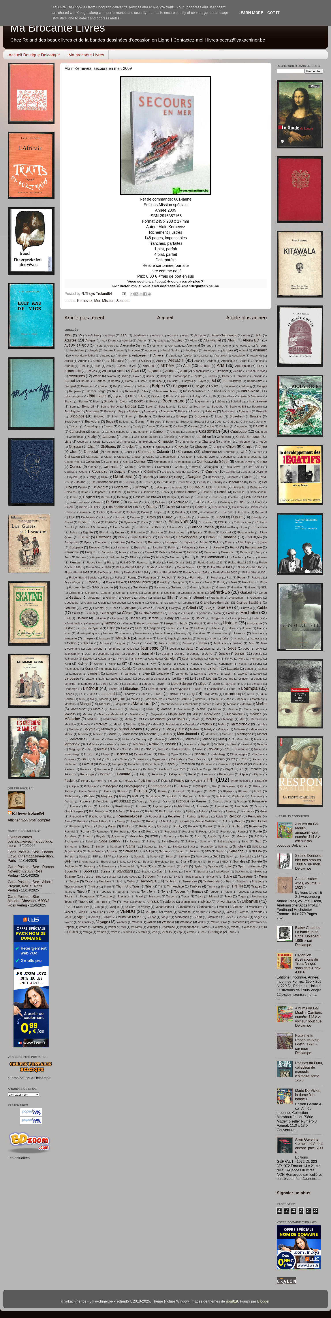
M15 (82, 699)
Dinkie (97, 507)
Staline (106, 871)
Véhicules (97, 912)
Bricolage (77, 416)
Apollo (173, 355)
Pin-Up (140, 790)
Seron (169, 856)
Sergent (155, 856)
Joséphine (102, 653)
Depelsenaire (258, 492)
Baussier (172, 381)
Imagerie (70, 638)
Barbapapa (180, 376)
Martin (150, 709)
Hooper (124, 633)
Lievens (231, 683)
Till (160, 886)
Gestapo (75, 597)
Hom (67, 633)
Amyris (93, 350)
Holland (231, 628)
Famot (234, 547)
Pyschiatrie (241, 806)
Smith (210, 861)
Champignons (144, 441)
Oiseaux (199, 754)
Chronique (209, 451)
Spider (198, 866)
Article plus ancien (246, 317)
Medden (255, 714)
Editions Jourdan (120, 527)
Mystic (258, 739)
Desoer (185, 497)
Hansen (135, 618)
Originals (176, 759)
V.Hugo (99, 906)
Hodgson (153, 628)
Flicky (110, 562)
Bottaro (182, 406)
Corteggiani (211, 466)
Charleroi (208, 441)
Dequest (89, 497)
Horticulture (162, 633)
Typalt (138, 901)
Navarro (189, 744)
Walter (202, 922)
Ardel (159, 360)
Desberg (122, 497)
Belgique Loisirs (207, 386)
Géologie (169, 592)
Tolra (133, 891)
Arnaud (69, 366)
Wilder (112, 927)
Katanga (153, 658)
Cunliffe (230, 471)
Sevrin (230, 856)
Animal (243, 350)
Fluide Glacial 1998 (165, 572)
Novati (199, 749)
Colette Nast (72, 461)
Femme (192, 552)
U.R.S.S (153, 901)
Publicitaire (182, 806)
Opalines (70, 759)
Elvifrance (104, 537)
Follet (118, 577)
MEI (141, 719)
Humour (239, 633)
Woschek (250, 927)
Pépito (258, 774)
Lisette (113, 688)
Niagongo (75, 749)
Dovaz (145, 512)
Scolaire (165, 851)
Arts (220, 365)
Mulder (174, 739)
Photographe (133, 786)
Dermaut (106, 497)
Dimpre (69, 507)
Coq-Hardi (111, 466)
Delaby (82, 487)
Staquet (146, 871)
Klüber (167, 663)
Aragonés (256, 355)
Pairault (87, 764)
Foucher (216, 577)
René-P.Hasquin (101, 821)
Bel (115, 386)
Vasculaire (255, 906)
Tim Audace (175, 886)
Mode (113, 734)
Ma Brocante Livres (57, 28)
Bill (130, 396)
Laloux (262, 668)
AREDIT (176, 360)
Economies (206, 522)
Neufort (247, 744)
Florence (141, 562)
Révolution (167, 821)
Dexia (96, 502)
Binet (183, 396)
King (67, 663)
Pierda (68, 791)
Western (238, 922)
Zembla (142, 932)
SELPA (257, 851)
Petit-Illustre (146, 780)
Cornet (179, 466)
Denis (165, 492)
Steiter (188, 871)
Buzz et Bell (202, 421)
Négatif (204, 744)
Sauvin (162, 846)
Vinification (182, 917)
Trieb (228, 896)
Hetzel (198, 623)
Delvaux (132, 492)
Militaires (239, 729)
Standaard (124, 871)
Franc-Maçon (72, 582)
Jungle (223, 653)
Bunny (139, 421)
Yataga (87, 932)
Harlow (184, 618)
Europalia (76, 547)
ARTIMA (167, 366)
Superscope (129, 876)
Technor (171, 881)
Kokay (209, 663)
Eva (107, 547)
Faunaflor (108, 552)
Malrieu (215, 699)
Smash (197, 861)
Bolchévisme (257, 401)
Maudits (70, 714)
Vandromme (185, 906)
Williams (136, 927)
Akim (193, 340)
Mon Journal (187, 734)
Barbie (197, 376)
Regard (205, 816)
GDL (264, 587)
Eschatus (137, 542)
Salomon (205, 841)
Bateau (129, 381)
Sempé (68, 856)
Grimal (159, 608)
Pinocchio (179, 791)
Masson (233, 709)
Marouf (98, 709)
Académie (139, 335)
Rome (136, 831)
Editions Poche (202, 527)
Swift (177, 876)
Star (160, 871)
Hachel (230, 613)
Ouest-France (196, 759)
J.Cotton (70, 643)
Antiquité (121, 355)
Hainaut (82, 618)
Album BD (251, 340)
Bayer (202, 381)
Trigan (242, 896)
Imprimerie (145, 638)
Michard (107, 729)
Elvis (121, 537)
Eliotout (225, 532)
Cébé (125, 436)
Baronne (241, 376)
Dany (178, 477)
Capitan (178, 426)
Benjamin (75, 391)
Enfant (210, 537)
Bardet (226, 376)
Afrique (90, 340)
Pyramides (221, 806)
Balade (150, 376)
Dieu (242, 502)
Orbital (96, 759)
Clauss (136, 456)
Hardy (169, 618)
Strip (98, 876)
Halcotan (100, 618)
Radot (190, 811)
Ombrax (257, 754)
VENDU (127, 911)
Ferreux (245, 552)
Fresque (194, 582)
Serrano (184, 856)
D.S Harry (89, 477)
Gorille (154, 602)
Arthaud (148, 366)
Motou (126, 739)
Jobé (246, 648)
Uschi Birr (82, 906)
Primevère (259, 801)
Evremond (122, 547)
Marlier (261, 704)
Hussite (257, 633)
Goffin (88, 602)
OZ (233, 759)
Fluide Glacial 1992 (189, 567)
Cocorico (226, 456)
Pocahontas (152, 796)
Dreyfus (180, 512)
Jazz (251, 643)
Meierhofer (158, 719)
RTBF (154, 836)
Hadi (67, 618)
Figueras (98, 557)
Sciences (130, 851)
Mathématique (253, 709)
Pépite (244, 774)
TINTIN (237, 886)
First (187, 557)
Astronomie (72, 371)
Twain (126, 901)
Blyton (123, 401)
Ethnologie (244, 542)
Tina (223, 886)
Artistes (204, 366)
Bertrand (130, 391)
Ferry (259, 552)
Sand (86, 846)
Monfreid (210, 734)
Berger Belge (96, 391)
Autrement (221, 371)
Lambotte (130, 673)
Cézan (97, 441)
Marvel (202, 709)
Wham (83, 927)
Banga (164, 376)
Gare (193, 587)
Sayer (191, 846)
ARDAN (146, 360)
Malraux (200, 699)
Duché (105, 517)
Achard (156, 335)
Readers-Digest (129, 816)
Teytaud (241, 881)
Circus (258, 451)
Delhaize (69, 492)
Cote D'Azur (254, 466)
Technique (148, 881)
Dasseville (214, 477)
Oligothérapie (238, 754)
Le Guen (143, 678)
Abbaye (110, 335)
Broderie (145, 416)
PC (242, 769)
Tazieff (131, 881)
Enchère (164, 537)
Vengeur (152, 912)
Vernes (244, 912)
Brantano (149, 411)
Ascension (242, 366)
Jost (117, 653)
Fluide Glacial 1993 (219, 567)
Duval (82, 522)
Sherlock (105, 861)
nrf (226, 749)
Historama (254, 623)
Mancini (241, 699)
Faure (135, 552)
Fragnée (257, 577)
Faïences (187, 547)
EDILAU (223, 522)
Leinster (244, 678)
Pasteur (69, 769)
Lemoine (69, 683)
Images (88, 638)
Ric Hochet (259, 821)
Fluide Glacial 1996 (106, 572)
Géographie (151, 592)
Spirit (228, 866)
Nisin (125, 749)
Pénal (192, 774)
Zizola (191, 932)
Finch (160, 557)
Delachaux (100, 487)
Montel (262, 734)
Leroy (104, 683)
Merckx (85, 724)
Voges (258, 917)
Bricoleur (99, 416)
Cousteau (99, 471)
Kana (120, 658)
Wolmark (220, 927)
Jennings (114, 648)
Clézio (150, 456)
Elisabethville (245, 532)
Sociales (239, 861)
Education (259, 527)
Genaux (90, 592)
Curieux (246, 471)
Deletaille (238, 487)
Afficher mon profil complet (29, 820)
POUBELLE (122, 801)
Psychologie (160, 806)
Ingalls (172, 638)
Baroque (257, 376)
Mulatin (159, 739)
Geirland (74, 592)
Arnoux (83, 366)
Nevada (262, 744)
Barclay (212, 376)
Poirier (187, 796)
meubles (261, 724)
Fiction (81, 557)
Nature (170, 744)
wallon (151, 922)
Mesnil (157, 724)
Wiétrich (97, 927)
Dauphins (232, 477)
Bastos (115, 381)
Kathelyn (170, 658)
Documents (220, 507)
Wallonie (186, 922)
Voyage (102, 922)
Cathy (92, 436)
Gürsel (127, 613)
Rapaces (247, 811)
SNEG (224, 861)
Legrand (228, 678)
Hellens (257, 618)
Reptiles (135, 821)
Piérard (258, 786)
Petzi (164, 780)
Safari (89, 841)
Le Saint (178, 678)
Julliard (179, 653)
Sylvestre (212, 876)
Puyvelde (203, 806)
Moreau (96, 739)
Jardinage (220, 643)
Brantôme (166, 411)
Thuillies (93, 886)
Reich (219, 816)
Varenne (238, 906)
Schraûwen (94, 851)
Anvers (158, 355)
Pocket (172, 796)
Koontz (257, 663)
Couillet (69, 471)
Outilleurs (218, 759)
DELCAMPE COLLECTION (206, 487)
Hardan (152, 618)
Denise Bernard (185, 492)
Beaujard (70, 386)
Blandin (83, 401)
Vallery (145, 906)
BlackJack (227, 396)
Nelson (219, 744)
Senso (83, 856)
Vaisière (130, 906)
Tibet (148, 886)
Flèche (237, 557)
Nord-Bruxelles (180, 749)
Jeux (189, 648)
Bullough (124, 421)
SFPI (68, 861)
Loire (92, 694)
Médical (92, 719)
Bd (213, 381)
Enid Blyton (253, 537)
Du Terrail (225, 512)
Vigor (81, 917)
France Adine (114, 582)
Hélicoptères (238, 618)
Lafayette (196, 668)
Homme (108, 633)
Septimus (123, 856)
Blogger (263, 1301)
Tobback (105, 891)
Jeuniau (175, 648)
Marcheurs (191, 704)
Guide (262, 608)
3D (80, 335)
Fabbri (172, 547)
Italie (225, 638)
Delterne (116, 492)
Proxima (141, 806)
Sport (87, 871)
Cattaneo (109, 436)
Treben (170, 896)
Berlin (115, 391)
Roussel (242, 831)
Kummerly (105, 668)
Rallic (202, 811)
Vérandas (184, 912)
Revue (184, 821)
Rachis (149, 811)
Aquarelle (220, 355)
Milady (208, 729)
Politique (238, 796)
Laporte (242, 673)
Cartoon (158, 431)
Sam (258, 841)
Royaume (117, 836)
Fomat (132, 577)
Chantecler (166, 441)
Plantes (89, 796)
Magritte (119, 699)
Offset (162, 754)
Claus (107, 456)
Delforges (256, 487)
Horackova (142, 633)
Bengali (262, 386)
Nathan (154, 744)
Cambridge (91, 426)
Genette (105, 592)
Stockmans (242, 871)
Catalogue (238, 431)
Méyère (90, 729)
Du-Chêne (243, 512)
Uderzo (170, 901)
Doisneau (238, 507)
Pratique (182, 801)
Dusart (68, 522)
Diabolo (133, 502)
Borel (149, 406)
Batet (143, 381)
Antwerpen (139, 355)
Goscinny (171, 602)
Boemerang (173, 400)
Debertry (216, 482)
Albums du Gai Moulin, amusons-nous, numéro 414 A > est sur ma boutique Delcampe (298, 834)
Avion (97, 376)
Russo (226, 836)
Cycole (73, 477)
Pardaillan (188, 764)
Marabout (141, 703)
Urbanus (250, 901)
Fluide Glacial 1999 (195, 572)
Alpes (209, 345)
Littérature (131, 688)
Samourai (70, 846)
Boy (120, 411)
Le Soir (195, 678)
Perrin (99, 780)
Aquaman (203, 355)
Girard (184, 597)
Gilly (170, 597)
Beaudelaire (254, 381)
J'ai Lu (88, 643)
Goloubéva (119, 602)
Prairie (166, 801)
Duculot (119, 517)
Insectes (186, 638)
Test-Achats (211, 881)
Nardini (138, 744)
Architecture (115, 360)
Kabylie (87, 658)
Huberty (181, 633)
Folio (106, 577)
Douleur (131, 512)
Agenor (142, 340)
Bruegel (181, 416)
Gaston (206, 587)
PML (135, 796)
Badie (124, 376)
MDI (195, 714)
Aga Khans (109, 340)
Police (220, 796)
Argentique (228, 360)
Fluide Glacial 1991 (159, 567)
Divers (170, 507)
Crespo (166, 471)
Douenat (115, 512)
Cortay (193, 466)
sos (154, 866)
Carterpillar (77, 431)
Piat (214, 786)
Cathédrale (76, 436)
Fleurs (262, 557)
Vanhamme (206, 906)
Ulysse (206, 901)
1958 (67, 335)
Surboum (149, 876)
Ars (108, 366)
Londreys (129, 694)
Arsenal (121, 366)
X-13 (264, 927)
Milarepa (223, 729)
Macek (103, 699)
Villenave (124, 917)
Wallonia (168, 922)
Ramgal (216, 811)
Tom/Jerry (148, 891)
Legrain (211, 678)
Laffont (212, 668)
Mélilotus (178, 719)
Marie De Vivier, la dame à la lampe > (307, 1095)
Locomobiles (215, 688)
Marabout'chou (170, 704)
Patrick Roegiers (126, 769)
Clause (121, 456)
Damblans (122, 476)
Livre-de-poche (157, 688)
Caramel (193, 426)
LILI (243, 683)
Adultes (70, 340)
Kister (112, 663)
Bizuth (212, 396)
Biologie (197, 396)
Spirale (213, 866)
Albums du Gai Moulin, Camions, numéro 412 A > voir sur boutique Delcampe (309, 1016)
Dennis (207, 492)
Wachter (122, 922)
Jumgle (194, 653)
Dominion (85, 512)
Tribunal (214, 896)
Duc (72, 517)
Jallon (148, 643)
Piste (257, 791)
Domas (68, 512)
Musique (224, 739)
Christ (128, 451)
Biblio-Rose (250, 391)
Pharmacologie (240, 780)
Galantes (160, 587)
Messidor (190, 724)
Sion (172, 861)
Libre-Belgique (181, 683)
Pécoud (69, 774)
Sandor (100, 846)
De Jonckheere (102, 482)
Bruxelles (236, 416)
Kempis (198, 658)
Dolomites (256, 507)
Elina (211, 532)
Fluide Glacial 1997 (136, 572)
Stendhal (202, 871)
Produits (104, 806)
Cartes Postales (115, 431)
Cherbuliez (163, 446)
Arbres (97, 360)
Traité (139, 896)
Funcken (248, 582)
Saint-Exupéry (170, 841)
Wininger (152, 927)
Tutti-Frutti (100, 901)
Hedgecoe (217, 618)
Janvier (187, 643)
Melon (195, 719)
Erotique (119, 542)
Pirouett (243, 791)
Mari (219, 704)
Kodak (195, 663)
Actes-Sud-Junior (224, 335)
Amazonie (224, 345)
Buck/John (92, 421)
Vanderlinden (163, 906)
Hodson (171, 628)
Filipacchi (117, 557)
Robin (112, 826)
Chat (91, 446)
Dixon (185, 507)
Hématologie (72, 623)
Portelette (102, 801)
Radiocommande (170, 811)
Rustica (242, 836)
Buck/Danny (72, 421)
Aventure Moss (257, 371)
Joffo (259, 648)
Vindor (152, 917)
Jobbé (232, 648)
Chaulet (128, 446)
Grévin (146, 608)
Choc (73, 451)
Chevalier (182, 446)
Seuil (216, 856)
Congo (262, 461)
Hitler (111, 628)
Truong (83, 901)
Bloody (109, 401)
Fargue (90, 552)
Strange (70, 876)
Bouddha (217, 406)
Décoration (235, 482)
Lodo (232, 688)
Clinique (186, 456)
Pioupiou (197, 791)
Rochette (162, 826)
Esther (203, 542)
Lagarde (233, 668)
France (92, 582)
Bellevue (229, 386)
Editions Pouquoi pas (233, 527)
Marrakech (117, 709)
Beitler (104, 386)
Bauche (157, 381)
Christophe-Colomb (153, 451)
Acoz (185, 335)
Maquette (121, 704)
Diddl (198, 502)
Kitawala (139, 663)
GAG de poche (102, 587)
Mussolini (242, 739)
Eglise (73, 532)
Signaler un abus (293, 1193)
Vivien (229, 917)
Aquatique (238, 355)
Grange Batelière (249, 602)
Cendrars (185, 436)
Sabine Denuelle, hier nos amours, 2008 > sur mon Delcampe (308, 861)
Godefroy (256, 597)
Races (134, 811)
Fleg (249, 557)
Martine (165, 709)
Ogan (174, 754)
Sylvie (227, 876)
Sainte (190, 841)
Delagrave (121, 487)
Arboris (82, 360)
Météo (222, 724)
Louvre (158, 694)
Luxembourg (232, 694)
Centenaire (224, 436)
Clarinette (92, 456)
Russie (211, 836)
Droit (193, 512)
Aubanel (154, 371)
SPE (184, 866)
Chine (262, 446)
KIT (124, 663)
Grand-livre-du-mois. (214, 602)
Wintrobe (169, 927)
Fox (229, 577)
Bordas (130, 406)
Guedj (208, 608)
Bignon (118, 396)
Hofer (185, 628)
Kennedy (214, 658)
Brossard (164, 416)
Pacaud (257, 759)
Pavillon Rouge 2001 (172, 769)
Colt (125, 461)
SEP (95, 856)
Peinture (123, 774)
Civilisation (72, 456)
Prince (74, 806)
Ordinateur (139, 759)
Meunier (74, 729)
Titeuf (81, 891)
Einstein (104, 532)
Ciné (244, 451)
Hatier (200, 618)
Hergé (168, 623)
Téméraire (189, 881)
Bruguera (201, 416)
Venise (168, 912)
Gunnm (90, 613)
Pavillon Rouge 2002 (205, 769)
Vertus (258, 912)
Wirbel (205, 927)
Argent (211, 360)
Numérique (241, 749)
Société (256, 861)
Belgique (180, 386)
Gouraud (188, 602)
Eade (144, 522)
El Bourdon (137, 532)
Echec (157, 522)
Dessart (200, 497)
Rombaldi (120, 831)
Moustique (142, 739)
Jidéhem (205, 648)
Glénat (199, 597)
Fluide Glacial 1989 (98, 567)
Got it (273, 12)
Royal (86, 836)
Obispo (105, 754)
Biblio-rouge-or (73, 396)
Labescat (179, 668)
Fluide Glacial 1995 (76, 572)
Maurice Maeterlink (111, 714)
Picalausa (228, 786)
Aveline (237, 371)
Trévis (199, 896)
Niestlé (102, 749)
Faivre (203, 547)
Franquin (178, 582)
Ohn (185, 754)
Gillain (157, 597)
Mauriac (88, 714)
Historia (69, 628)
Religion (234, 816)
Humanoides (220, 633)
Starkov (173, 871)
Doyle (158, 512)
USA (67, 906)
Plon (122, 796)
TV (114, 901)
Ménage (228, 719)
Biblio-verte (98, 396)
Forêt (180, 577)
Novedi (213, 749)
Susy (165, 876)
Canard (122, 426)
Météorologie (240, 724)
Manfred (257, 699)
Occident (121, 754)
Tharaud (257, 881)
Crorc (195, 471)
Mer (97, 301)
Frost (233, 582)
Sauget (148, 846)
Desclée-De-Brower (147, 497)
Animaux (260, 350)
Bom (73, 406)
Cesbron (82, 441)
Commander (162, 461)
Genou (120, 592)
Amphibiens (76, 350)
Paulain (147, 769)
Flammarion (214, 557)
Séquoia (139, 856)
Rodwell (208, 826)
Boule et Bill (237, 406)
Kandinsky (136, 658)
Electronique (176, 532)
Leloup (258, 678)
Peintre (105, 774)
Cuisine (211, 471)
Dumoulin (185, 517)
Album (231, 340)
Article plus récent (84, 317)
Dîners (83, 507)
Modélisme (130, 734)
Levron (160, 683)
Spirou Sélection (250, 866)
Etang (228, 542)
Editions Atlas (242, 522)
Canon (150, 426)
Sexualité (245, 856)
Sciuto (150, 851)
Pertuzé (128, 780)
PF (210, 780)
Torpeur (214, 891)
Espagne (171, 542)
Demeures (149, 492)
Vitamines (213, 917)
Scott (180, 851)
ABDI (124, 335)
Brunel (219, 416)
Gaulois (221, 587)
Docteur (200, 507)
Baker (137, 376)
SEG (208, 851)
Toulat (258, 891)
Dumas (151, 517)
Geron (263, 592)
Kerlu (242, 658)
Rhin (225, 821)
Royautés (137, 836)
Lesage (131, 683)
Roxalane (70, 836)
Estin (216, 542)
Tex (228, 881)
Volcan (68, 922)
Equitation (101, 542)
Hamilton (117, 618)
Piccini (244, 786)
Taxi (119, 881)
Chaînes (125, 441)
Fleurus (75, 562)
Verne (230, 912)
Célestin (169, 436)
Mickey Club (175, 729)
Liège (202, 683)
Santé (130, 846)
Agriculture (159, 340)
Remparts (255, 816)
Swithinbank (193, 876)
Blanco (68, 401)
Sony (143, 866)
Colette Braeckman (250, 456)
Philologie (90, 786)
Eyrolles (157, 547)
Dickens (160, 502)
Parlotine (206, 764)
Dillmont (257, 502)
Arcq (133, 360)
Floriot (157, 562)
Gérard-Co (220, 592)
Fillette (134, 557)
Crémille (150, 471)
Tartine (74, 881)
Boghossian (202, 401)
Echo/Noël (178, 521)
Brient (115, 416)
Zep (179, 932)
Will (123, 927)
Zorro (231, 932)
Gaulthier (237, 587)
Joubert (130, 653)
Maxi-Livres (137, 714)
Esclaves (154, 542)
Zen (154, 932)
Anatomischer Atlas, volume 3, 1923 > (307, 883)
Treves (185, 896)
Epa (86, 542)
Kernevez (84, 301)
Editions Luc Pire (148, 527)
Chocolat (91, 451)
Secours (122, 301)
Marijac (231, 704)
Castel (190, 431)
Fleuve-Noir (94, 562)
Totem (228, 891)
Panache (133, 764)
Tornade (197, 891)
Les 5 (117, 683)
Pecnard (255, 769)
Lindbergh (70, 688)
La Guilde (125, 668)
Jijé (219, 648)
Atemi (121, 371)
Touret (68, 896)
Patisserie (103, 769)
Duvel (96, 522)
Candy (137, 426)
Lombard (108, 694)
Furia (263, 582)
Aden (246, 335)
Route (257, 831)
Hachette (249, 612)
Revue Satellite (206, 821)
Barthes (101, 381)
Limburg (257, 683)
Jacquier (120, 643)
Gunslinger (108, 613)
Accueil (165, 317)
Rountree (226, 831)
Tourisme (106, 896)
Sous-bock (169, 866)
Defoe (253, 482)
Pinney (162, 791)
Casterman (209, 431)
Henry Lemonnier (148, 623)
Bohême (220, 401)
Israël (212, 638)
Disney (151, 507)
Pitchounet (71, 796)
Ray (109, 816)
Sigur (145, 861)
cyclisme (261, 471)
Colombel (112, 461)
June (208, 653)
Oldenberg (218, 754)
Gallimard (177, 587)
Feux (67, 557)
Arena (198, 360)
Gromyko (175, 608)
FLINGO (125, 562)
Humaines (198, 633)
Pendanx (207, 774)
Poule (140, 801)
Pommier (256, 796)
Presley (201, 801)
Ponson (69, 801)
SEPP (107, 856)
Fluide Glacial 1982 (179, 562)
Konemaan (226, 663)
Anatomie (134, 350)
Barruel (85, 381)
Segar (220, 851)
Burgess (155, 421)
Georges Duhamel (192, 592)
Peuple (179, 780)
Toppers (180, 891)
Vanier (223, 906)
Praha (153, 801)
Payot (229, 769)
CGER (110, 441)
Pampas (117, 764)
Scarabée (206, 846)
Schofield (239, 846)
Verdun (200, 912)
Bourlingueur (72, 411)
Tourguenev (87, 896)
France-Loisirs (139, 582)
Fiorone (175, 557)
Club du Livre (206, 456)
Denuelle (238, 492)
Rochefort (145, 826)
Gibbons (127, 597)
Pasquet (241, 764)
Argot (243, 360)
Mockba (98, 734)
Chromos (185, 451)
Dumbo (167, 517)
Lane (146, 673)
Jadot (135, 643)
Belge (157, 385)
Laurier (128, 678)
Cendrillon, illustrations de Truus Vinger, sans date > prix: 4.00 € (308, 963)
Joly (87, 653)
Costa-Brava (232, 466)
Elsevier (84, 537)
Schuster (112, 851)
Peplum (69, 780)
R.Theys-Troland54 (28, 813)
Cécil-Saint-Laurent (146, 436)
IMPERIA (122, 638)
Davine (80, 482)
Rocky (177, 826)
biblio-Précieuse (223, 391)
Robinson (128, 826)
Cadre (231, 421)
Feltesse (176, 552)
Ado (258, 335)
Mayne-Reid (177, 714)
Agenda (127, 340)
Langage (162, 673)
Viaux (67, 917)
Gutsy (186, 613)
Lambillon (112, 673)
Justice (257, 653)
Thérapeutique (73, 886)
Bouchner (199, 406)
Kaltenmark (105, 658)
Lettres (146, 683)
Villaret (107, 917)
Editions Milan (175, 527)
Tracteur (124, 896)
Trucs (68, 901)
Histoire (230, 622)
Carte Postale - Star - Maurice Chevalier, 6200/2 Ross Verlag (28, 901)
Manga (85, 704)
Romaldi (69, 831)
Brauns (195, 411)
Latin (102, 678)
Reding (191, 816)
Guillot (76, 613)
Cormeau (163, 466)
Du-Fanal (261, 512)
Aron (97, 366)
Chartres (261, 441)
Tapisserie (245, 876)
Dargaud (194, 477)
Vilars (94, 917)
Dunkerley (203, 517)
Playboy (107, 796)
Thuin (107, 886)
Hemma (110, 623)
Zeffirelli (127, 932)
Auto (183, 371)
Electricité (156, 532)
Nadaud (109, 744)
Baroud (69, 381)
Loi (81, 694)
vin (139, 917)
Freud (208, 582)
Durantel (256, 517)
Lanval (198, 673)
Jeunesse (149, 648)
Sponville (70, 871)
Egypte (88, 532)
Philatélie (261, 780)
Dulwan (135, 517)
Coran (129, 466)
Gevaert (111, 597)
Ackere (171, 335)
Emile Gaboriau (141, 537)
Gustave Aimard (150, 613)
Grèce (114, 608)
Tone (164, 891)
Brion (129, 416)
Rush (198, 836)
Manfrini (69, 704)
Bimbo (170, 396)
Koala (180, 663)
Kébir (185, 658)
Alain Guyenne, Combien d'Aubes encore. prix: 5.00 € (309, 1145)
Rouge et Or (207, 831)
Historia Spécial (92, 628)
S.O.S (258, 836)
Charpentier (243, 441)
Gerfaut (246, 592)
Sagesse (134, 841)
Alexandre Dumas (133, 345)
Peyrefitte (196, 780)
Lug (192, 694)
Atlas (135, 371)
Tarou (263, 876)
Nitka (137, 749)
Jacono (104, 643)
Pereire (85, 780)
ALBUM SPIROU (76, 345)
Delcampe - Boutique (168, 487)
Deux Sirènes (78, 502)
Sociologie (71, 866)
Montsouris (77, 739)
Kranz (89, 668)
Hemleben (92, 623)
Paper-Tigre (152, 764)
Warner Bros (219, 922)
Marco (207, 704)
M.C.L (251, 694)
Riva (87, 826)
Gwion (217, 613)
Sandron (115, 846)
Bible (145, 391)
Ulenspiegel (188, 901)
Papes (170, 764)
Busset (184, 421)
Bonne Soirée (110, 406)
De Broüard (126, 482)
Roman (85, 831)
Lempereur (88, 683)
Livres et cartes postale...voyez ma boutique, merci (30, 841)
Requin (150, 821)
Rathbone (95, 816)
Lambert (93, 673)
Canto (164, 426)
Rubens (169, 836)
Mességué (172, 724)
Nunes (258, 749)
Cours (83, 471)
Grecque (129, 608)
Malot (185, 699)
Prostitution (122, 806)
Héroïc (183, 623)
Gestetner (94, 597)
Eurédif (262, 542)
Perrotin (113, 780)
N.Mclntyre (92, 744)
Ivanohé (239, 638)
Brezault (261, 411)
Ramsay (231, 811)
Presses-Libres (222, 801)
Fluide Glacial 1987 (240, 562)
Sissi (184, 861)
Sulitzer (111, 876)
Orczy (110, 759)
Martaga (135, 709)
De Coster (145, 482)
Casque (175, 431)
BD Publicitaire (232, 381)
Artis (186, 366)
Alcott (98, 345)
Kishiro (98, 663)
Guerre (224, 607)
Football (167, 577)
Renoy (121, 821)
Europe (94, 547)
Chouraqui (111, 451)
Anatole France (113, 350)
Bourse (108, 411)
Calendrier (260, 421)
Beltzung (246, 386)
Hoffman (199, 628)
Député (73, 497)
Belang (126, 386)
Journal (147, 653)
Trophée (257, 896)
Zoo (202, 932)
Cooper (93, 466)
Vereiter (216, 912)
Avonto (111, 376)
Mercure (101, 724)
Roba (99, 826)
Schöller (257, 846)
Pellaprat (157, 774)
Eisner (119, 532)
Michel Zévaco (130, 729)
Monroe (226, 734)
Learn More (251, 12)
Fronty (221, 582)
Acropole (200, 335)
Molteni (167, 734)
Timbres (195, 886)
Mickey (155, 729)
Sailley (151, 841)
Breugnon (245, 411)
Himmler (212, 623)
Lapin (227, 673)
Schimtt (223, 846)
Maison (135, 699)
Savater (177, 846)
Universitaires (226, 901)
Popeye (84, 801)
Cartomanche (139, 431)
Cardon (209, 426)
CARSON (260, 426)
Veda (82, 912)
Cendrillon (203, 436)
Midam (194, 729)
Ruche (184, 836)
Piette (107, 791)
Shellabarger (87, 861)
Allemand (193, 345)
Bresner (210, 411)
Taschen (105, 881)
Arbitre (68, 360)
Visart (198, 917)
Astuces (92, 371)
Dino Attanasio (116, 507)
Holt (259, 628)
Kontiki (243, 663)
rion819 (232, 1301)
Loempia (249, 688)
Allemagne (174, 345)
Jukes (165, 653)
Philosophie (110, 786)
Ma (92, 699)
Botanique (165, 406)
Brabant (133, 411)
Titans (68, 891)
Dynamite (130, 522)
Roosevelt (152, 831)
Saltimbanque (226, 841)
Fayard (149, 552)
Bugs (109, 421)
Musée (207, 739)
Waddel (137, 922)
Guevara (246, 608)
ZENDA (167, 932)
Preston (242, 801)
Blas (96, 401)
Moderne (150, 734)
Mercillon (70, 724)
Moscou (112, 739)
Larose (257, 673)
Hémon (127, 623)
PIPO (212, 791)
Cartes (95, 431)
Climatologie (168, 456)
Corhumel (145, 466)
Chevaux (201, 446)
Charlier (226, 441)
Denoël (222, 492)
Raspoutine (77, 816)
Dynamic (111, 522)
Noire (161, 749)
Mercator (256, 719)
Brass (181, 411)
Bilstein (155, 396)
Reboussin (155, 816)
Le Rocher (160, 678)
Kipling (82, 663)
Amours (261, 345)
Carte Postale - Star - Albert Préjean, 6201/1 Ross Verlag (29, 886)
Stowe (258, 871)
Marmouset (78, 709)
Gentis (134, 592)
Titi (93, 891)
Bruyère (255, 416)
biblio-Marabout (194, 391)
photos (184, 786)
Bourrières (92, 411)
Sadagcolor (71, 841)
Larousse (71, 678)
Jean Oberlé (94, 648)
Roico (222, 826)
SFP (259, 856)
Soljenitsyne (106, 866)
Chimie (247, 446)
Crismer (181, 471)
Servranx (201, 856)
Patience (85, 769)
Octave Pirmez (143, 754)
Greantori (99, 608)
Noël (149, 749)
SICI (134, 861)
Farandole (71, 552)
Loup (144, 694)
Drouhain (208, 512)
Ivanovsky (256, 638)
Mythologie (72, 744)
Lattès (114, 678)
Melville (211, 719)
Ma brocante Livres (86, 55)
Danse (163, 477)
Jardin (202, 643)
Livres (197, 688)
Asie (259, 366)
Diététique (226, 502)
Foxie (241, 577)
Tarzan (89, 881)
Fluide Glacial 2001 (254, 572)
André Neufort (171, 350)
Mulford (190, 739)
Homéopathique (87, 633)
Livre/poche (180, 688)
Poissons (205, 796)
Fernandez (228, 552)
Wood (235, 927)
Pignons (122, 791)
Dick (146, 502)
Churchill (229, 451)
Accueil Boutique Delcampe (34, 55)
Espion (189, 542)
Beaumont (87, 386)
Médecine (72, 719)
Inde (160, 638)
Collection (93, 461)
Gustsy (172, 613)
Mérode (131, 724)
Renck (81, 821)
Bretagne (228, 411)
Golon (102, 602)
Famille (219, 547)
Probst (88, 806)
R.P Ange (119, 811)
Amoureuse (243, 345)
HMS (138, 628)
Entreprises (71, 542)
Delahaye (142, 487)
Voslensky (84, 922)
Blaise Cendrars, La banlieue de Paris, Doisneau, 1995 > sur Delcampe (308, 936)
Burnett (170, 421)
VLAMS (244, 917)
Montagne (244, 734)
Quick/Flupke (73, 811)
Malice (172, 699)
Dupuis (236, 517)
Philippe (74, 786)
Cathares (261, 431)
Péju (142, 774)
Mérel (116, 724)
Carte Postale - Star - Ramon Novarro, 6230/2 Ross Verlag (31, 871)
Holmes (247, 628)
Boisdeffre (237, 401)
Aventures (77, 376)
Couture (119, 471)
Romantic (103, 831)
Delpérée (99, 492)
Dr (168, 512)
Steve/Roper (222, 871)
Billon (142, 396)
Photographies (159, 786)
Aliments (157, 345)
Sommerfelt (127, 866)
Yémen (101, 932)
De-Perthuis (164, 482)
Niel (89, 749)
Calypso (74, 426)
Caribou (224, 426)
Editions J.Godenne (91, 527)
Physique (200, 786)
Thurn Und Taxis (127, 886)
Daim (104, 477)
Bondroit (88, 406)
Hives (125, 628)
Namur (124, 744)
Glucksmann (236, 597)
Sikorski (159, 861)
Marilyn (246, 704)
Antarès (105, 355)
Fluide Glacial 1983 (210, 562)
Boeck (153, 401)
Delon (84, 492)
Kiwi (153, 663)
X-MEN (73, 932)
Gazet (252, 587)
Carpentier (241, 426)
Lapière (213, 673)
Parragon (223, 764)
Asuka (106, 371)
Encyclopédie (186, 537)
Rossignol (170, 831)
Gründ (191, 608)
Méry (144, 724)
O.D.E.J (89, 754)
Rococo (193, 826)
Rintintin (74, 826)
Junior (239, 653)
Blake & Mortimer (251, 396)
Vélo (112, 912)
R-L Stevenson (98, 811)
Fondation (149, 577)
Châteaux (108, 446)
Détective (233, 497)
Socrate (88, 866)
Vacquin (114, 906)
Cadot (218, 421)
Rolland (237, 826)
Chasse (75, 446)
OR (83, 759)
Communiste (183, 461)
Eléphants (196, 532)
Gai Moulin (140, 587)
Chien (231, 446)
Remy (68, 821)
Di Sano (112, 502)
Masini (217, 709)
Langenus (182, 673)
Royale (100, 836)
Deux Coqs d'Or (255, 497)
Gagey (123, 587)
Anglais (228, 350)
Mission (108, 301)
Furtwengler (77, 587)
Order (123, 759)
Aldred (111, 345)
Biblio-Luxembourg (165, 391)
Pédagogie (87, 774)
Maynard (156, 714)
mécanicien (212, 714)
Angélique (191, 350)
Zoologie (216, 932)
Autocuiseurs (201, 371)
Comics (140, 461)
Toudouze (243, 891)
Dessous (216, 497)
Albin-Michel (212, 340)
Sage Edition (109, 841)
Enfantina (229, 537)
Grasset (70, 608)
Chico (217, 446)
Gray (85, 608)
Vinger (165, 917)
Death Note (184, 482)
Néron (233, 744)
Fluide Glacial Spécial (83, 577)
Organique (159, 759)
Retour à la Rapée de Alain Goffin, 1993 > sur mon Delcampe (307, 1044)
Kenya (229, 658)
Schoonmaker (73, 851)
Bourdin (257, 406)
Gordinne (138, 602)
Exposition (140, 547)
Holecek (216, 628)
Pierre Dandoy (88, 791)
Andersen (151, 350)
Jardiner (237, 643)
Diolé (136, 507)
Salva (244, 841)
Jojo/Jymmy (71, 653)
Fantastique (253, 547)
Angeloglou (210, 350)
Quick (258, 806)
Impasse (104, 638)
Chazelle (145, 446)
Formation (197, 577)
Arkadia (257, 360)
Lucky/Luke (176, 694)
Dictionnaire (179, 502)
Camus (108, 426)
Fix (198, 557)
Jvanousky (71, 658)
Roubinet (188, 831)
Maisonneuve (153, 699)
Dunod (220, 517)
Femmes (209, 552)
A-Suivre (93, 335)
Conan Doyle (243, 461)
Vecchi (68, 912)
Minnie (68, 734)
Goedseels (71, 602)
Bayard (188, 381)
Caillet (244, 421)
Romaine (255, 826)
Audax (169, 371)
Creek (135, 471)
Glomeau (217, 597)
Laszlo (90, 678)
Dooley (100, 512)
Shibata (121, 861)
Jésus (130, 648)
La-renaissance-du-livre (152, 668)
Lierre (216, 683)
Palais (103, 764)
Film (147, 557)
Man (228, 699)
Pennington (226, 774)
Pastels (257, 764)
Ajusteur (177, 340)
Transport (155, 896)
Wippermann (188, 927)
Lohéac (69, 694)
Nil (114, 749)
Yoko (114, 932)
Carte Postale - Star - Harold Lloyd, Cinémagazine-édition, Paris (31, 856)
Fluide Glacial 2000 (225, 572)
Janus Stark (167, 643)
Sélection (236, 851)
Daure (248, 477)
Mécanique (235, 714)
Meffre (129, 719)
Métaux (207, 724)
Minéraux (256, 729)
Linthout (90, 688)
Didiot (210, 502)
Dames (148, 477)
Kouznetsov (71, 668)
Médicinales (110, 719)
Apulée (187, 355)
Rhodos (239, 821)
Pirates (227, 791)
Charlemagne (188, 441)
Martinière (184, 709)
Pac (243, 759)
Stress (86, 876)
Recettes (174, 816)
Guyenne (201, 613)
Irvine (200, 638)
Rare (263, 811)
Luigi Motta (210, 694)
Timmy (211, 886)
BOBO (138, 401)
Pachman (70, 764)
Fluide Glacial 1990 (128, 567)
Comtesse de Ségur (213, 461)
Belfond (142, 386)
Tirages (256, 886)
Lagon (249, 668)
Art (134, 366)
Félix (162, 552)
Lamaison (75, 673)
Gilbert (143, 597)
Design (171, 497)
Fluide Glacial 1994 (249, 567)
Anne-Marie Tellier (83, 355)
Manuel (104, 704)
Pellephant (175, 774)
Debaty (201, 482)
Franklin (162, 582)
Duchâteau (88, 517)
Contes (75, 466)
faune (122, 552)
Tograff (120, 891)
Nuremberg (71, 754)
